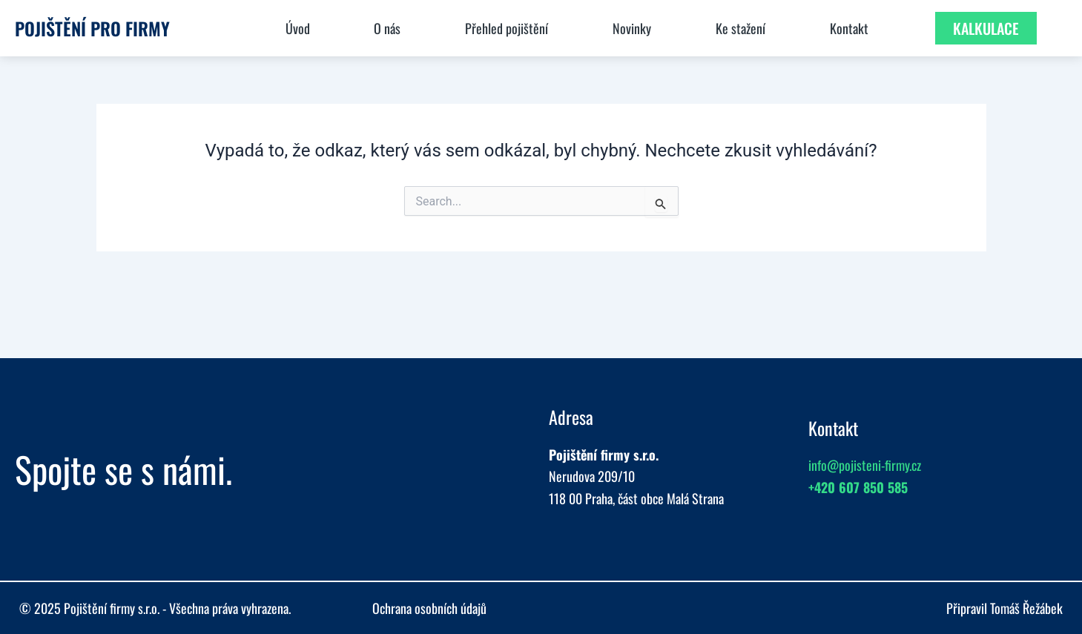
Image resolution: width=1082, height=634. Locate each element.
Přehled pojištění (506, 28)
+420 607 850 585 (858, 487)
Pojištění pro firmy (92, 28)
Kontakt (849, 28)
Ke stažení (740, 28)
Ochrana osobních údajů (429, 608)
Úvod (298, 28)
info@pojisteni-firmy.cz (864, 465)
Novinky (632, 28)
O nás (387, 28)
